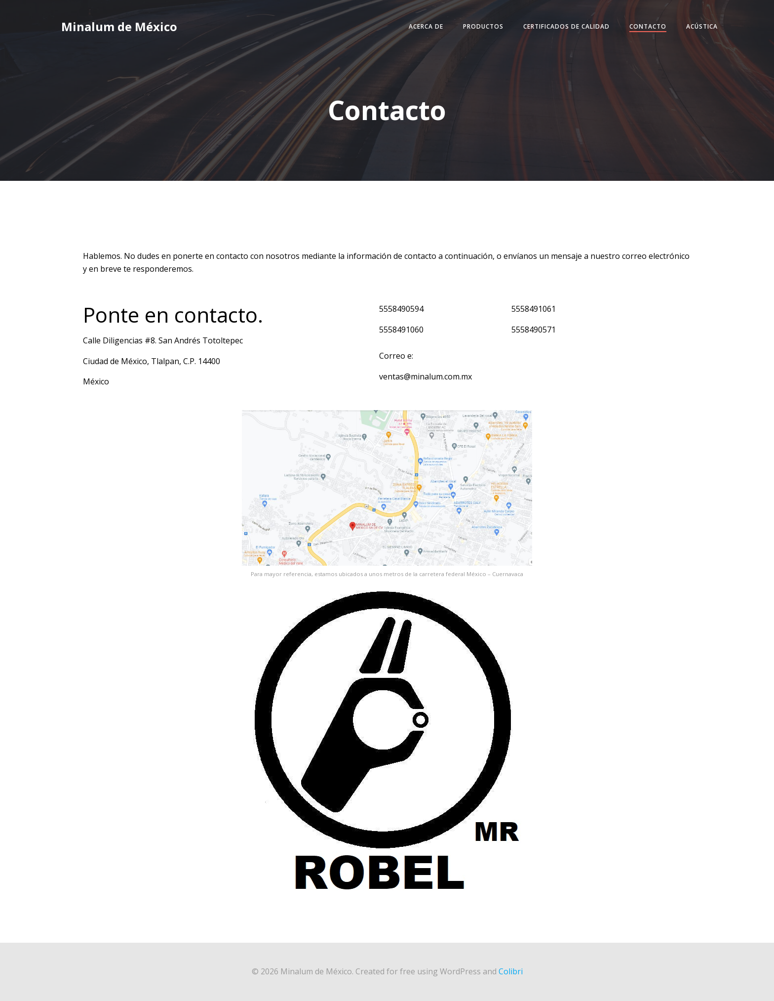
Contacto (647, 26)
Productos (483, 26)
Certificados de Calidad (566, 26)
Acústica (702, 26)
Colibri (511, 971)
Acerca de (426, 26)
